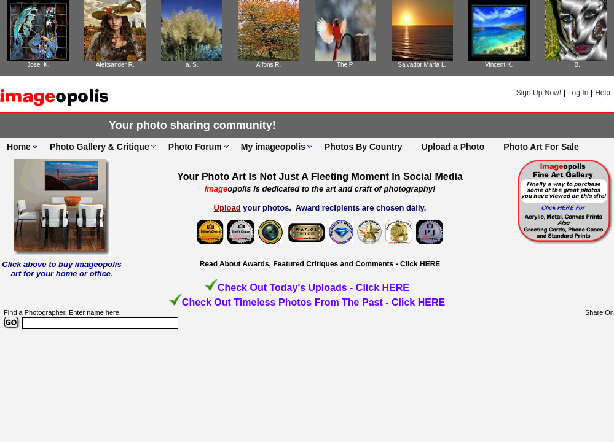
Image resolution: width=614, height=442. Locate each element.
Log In (578, 92)
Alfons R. (268, 64)
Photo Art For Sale (540, 147)
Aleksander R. (115, 64)
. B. (575, 64)
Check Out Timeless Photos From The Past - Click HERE (313, 302)
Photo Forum (195, 147)
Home (19, 147)
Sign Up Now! (538, 92)
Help (602, 92)
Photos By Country (364, 147)
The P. (345, 64)
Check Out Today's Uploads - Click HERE (313, 287)
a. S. (192, 64)
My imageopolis (273, 147)
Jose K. (38, 64)
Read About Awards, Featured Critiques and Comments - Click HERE (320, 264)
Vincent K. (499, 64)
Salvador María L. (422, 64)
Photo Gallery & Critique (99, 147)
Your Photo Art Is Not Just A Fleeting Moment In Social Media (320, 176)
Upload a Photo (453, 147)
